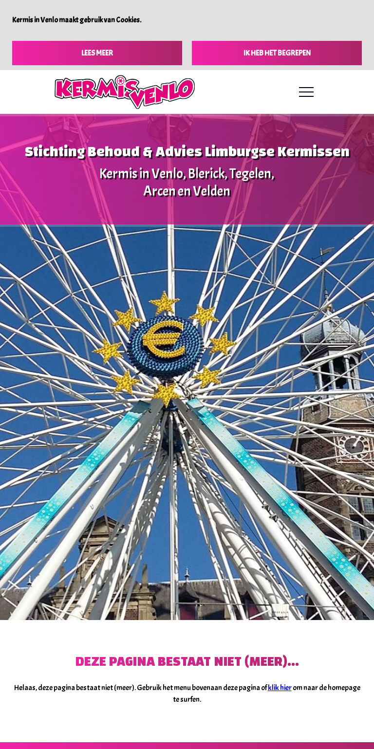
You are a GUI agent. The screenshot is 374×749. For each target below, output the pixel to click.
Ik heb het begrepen (277, 53)
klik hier (280, 688)
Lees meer (97, 53)
